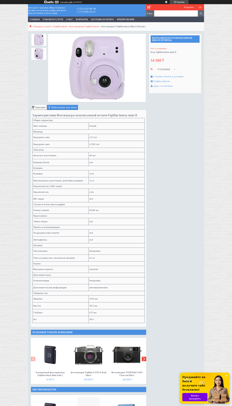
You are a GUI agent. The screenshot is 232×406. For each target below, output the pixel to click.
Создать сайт (66, 2)
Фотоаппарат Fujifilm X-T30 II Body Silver (89, 374)
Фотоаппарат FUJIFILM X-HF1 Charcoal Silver (126, 374)
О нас (69, 19)
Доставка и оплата (102, 19)
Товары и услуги (53, 19)
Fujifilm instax (60, 26)
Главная (35, 19)
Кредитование (125, 19)
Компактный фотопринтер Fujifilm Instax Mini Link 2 (50, 374)
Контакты (82, 19)
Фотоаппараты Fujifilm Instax (84, 26)
